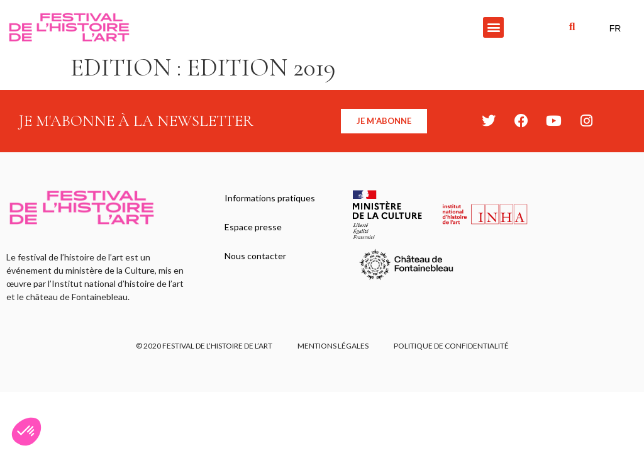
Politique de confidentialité (451, 345)
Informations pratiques (270, 198)
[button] (493, 27)
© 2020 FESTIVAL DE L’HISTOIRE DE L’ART (204, 345)
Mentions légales (333, 345)
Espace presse (253, 226)
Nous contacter (255, 255)
